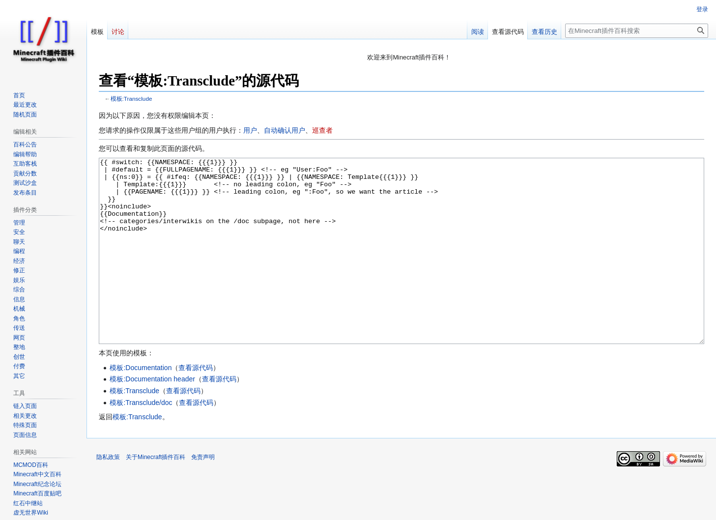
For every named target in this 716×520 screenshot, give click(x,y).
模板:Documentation (141, 404)
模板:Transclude (131, 98)
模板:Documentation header (152, 416)
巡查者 (322, 130)
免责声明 (203, 494)
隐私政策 (108, 494)
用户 (250, 130)
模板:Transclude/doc (141, 439)
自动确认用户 (284, 130)
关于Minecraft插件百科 (155, 494)
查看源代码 (195, 404)
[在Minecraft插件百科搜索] (636, 31)
